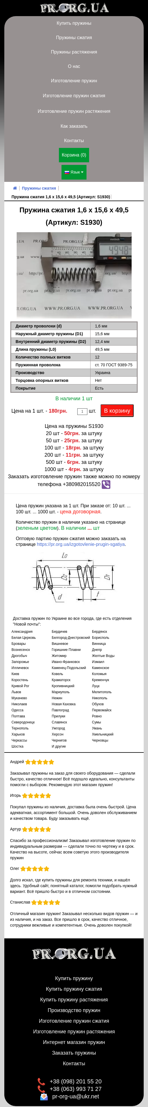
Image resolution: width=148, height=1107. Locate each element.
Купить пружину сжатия (74, 984)
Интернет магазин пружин (74, 1037)
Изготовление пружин (74, 80)
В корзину (117, 406)
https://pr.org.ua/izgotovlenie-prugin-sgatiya (81, 539)
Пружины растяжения (74, 51)
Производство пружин (74, 1005)
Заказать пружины (74, 1048)
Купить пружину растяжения (74, 995)
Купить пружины (74, 23)
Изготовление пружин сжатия (74, 95)
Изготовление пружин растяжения (74, 111)
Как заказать (74, 126)
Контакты (74, 140)
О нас (74, 66)
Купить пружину (74, 973)
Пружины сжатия (74, 37)
